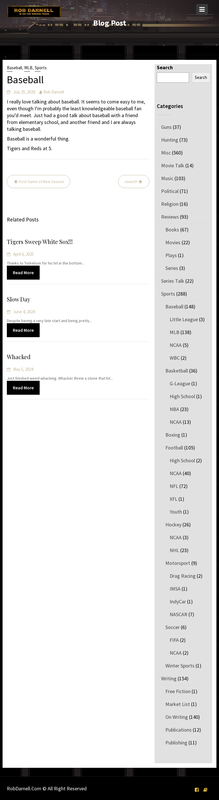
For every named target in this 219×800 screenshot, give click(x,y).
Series (171, 268)
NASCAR (178, 614)
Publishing (176, 742)
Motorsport (177, 563)
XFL (173, 499)
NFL (174, 486)
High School (182, 396)
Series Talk (172, 281)
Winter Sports (179, 665)
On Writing (176, 717)
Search (165, 67)
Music (167, 178)
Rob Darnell (53, 92)
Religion (170, 204)
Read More (24, 272)
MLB (28, 67)
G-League (180, 383)
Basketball (176, 370)
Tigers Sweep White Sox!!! (40, 242)
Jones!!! (130, 181)
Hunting (169, 140)
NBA (174, 409)
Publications (178, 729)
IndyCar (178, 601)
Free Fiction (177, 691)
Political (170, 191)
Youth (176, 511)
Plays (171, 255)
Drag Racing (183, 576)
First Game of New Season (41, 181)
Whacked (19, 357)
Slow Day (19, 299)
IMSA (175, 588)
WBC (175, 358)
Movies (173, 242)
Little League (184, 319)
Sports (41, 67)
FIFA (174, 640)
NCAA (176, 345)
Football (174, 447)
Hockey (173, 524)
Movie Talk (172, 165)
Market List (177, 704)
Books (172, 229)
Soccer (172, 627)
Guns (166, 127)
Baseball (14, 67)
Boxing (172, 434)
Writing (169, 678)
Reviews (170, 216)
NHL (174, 550)
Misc (166, 152)
